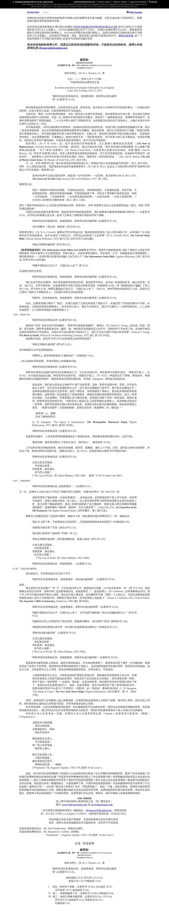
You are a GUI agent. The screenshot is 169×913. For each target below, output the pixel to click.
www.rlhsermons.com (102, 804)
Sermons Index (33, 12)
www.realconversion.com (74, 804)
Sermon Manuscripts (25, 2)
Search (153, 2)
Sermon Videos (104, 2)
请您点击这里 (126, 35)
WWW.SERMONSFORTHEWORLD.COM (95, 26)
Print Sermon (135, 12)
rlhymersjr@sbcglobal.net (53, 47)
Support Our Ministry (138, 2)
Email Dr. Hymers (120, 2)
